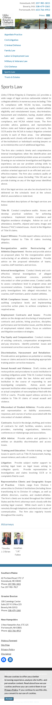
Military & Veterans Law (15, 61)
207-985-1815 (43, 3)
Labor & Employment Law (16, 55)
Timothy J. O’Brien (5, 550)
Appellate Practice (13, 34)
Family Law (9, 50)
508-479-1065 (43, 6)
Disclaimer (6, 653)
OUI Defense (10, 66)
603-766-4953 (43, 9)
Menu (42, 15)
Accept (9, 699)
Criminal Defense (12, 45)
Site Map (5, 645)
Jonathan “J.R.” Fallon (17, 551)
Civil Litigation (11, 39)
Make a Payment (9, 640)
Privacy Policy (8, 649)
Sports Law (9, 71)
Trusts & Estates (12, 77)
